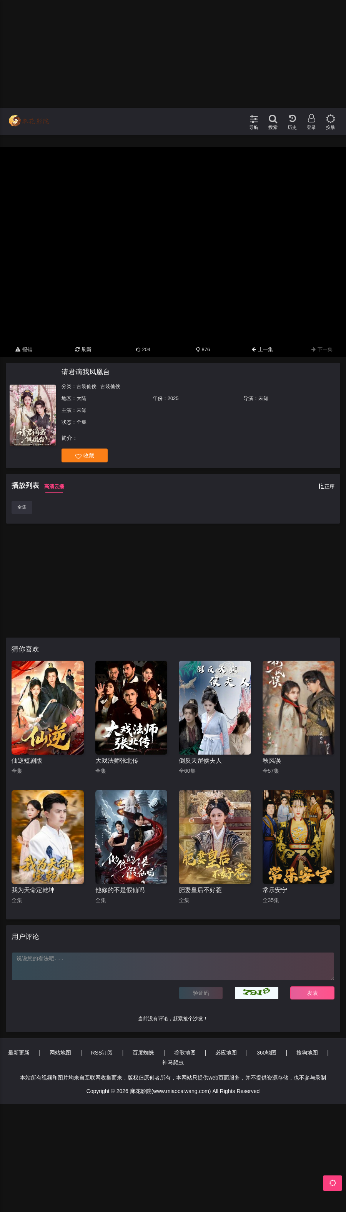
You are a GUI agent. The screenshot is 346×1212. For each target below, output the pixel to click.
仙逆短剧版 (27, 760)
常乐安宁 (275, 890)
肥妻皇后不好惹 (200, 890)
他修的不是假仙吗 (120, 890)
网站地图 (60, 1053)
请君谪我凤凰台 (86, 372)
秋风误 (272, 760)
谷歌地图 (185, 1053)
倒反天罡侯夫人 (200, 760)
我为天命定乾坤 (33, 890)
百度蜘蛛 (143, 1053)
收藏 (84, 455)
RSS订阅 (102, 1053)
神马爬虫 (173, 1062)
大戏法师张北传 (116, 760)
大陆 (81, 398)
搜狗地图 (307, 1053)
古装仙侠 (86, 386)
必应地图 (226, 1053)
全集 (22, 507)
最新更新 (19, 1053)
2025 (173, 398)
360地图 (266, 1053)
